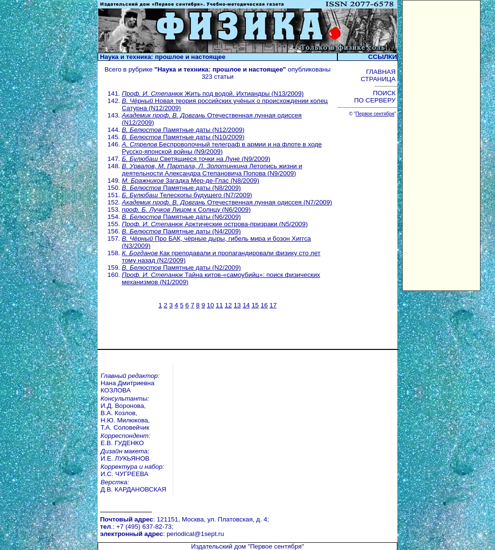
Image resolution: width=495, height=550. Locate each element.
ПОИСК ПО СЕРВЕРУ (375, 96)
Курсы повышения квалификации (301, 525)
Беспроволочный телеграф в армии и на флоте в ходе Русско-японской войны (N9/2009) (222, 148)
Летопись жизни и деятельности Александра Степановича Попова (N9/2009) (212, 169)
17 (273, 305)
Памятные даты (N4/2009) (181, 231)
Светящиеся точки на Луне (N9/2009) (196, 158)
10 (210, 305)
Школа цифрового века (285, 539)
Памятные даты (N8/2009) (181, 187)
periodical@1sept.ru (195, 482)
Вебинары (132, 525)
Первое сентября (375, 113)
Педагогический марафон (155, 539)
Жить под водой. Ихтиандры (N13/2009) (213, 93)
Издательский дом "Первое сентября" (247, 492)
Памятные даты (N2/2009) (181, 267)
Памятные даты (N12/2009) (183, 129)
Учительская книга (278, 532)
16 (264, 305)
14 (246, 305)
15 (255, 305)
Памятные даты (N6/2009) (181, 216)
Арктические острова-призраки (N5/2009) (215, 224)
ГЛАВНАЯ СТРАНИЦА (379, 75)
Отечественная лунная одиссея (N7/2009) (227, 202)
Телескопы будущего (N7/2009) (187, 195)
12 (228, 305)
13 (237, 305)
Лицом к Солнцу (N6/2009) (186, 209)
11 (219, 305)
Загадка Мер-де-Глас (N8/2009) (190, 180)
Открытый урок (139, 532)
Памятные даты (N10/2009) (183, 137)
